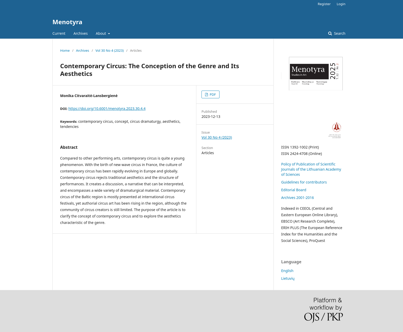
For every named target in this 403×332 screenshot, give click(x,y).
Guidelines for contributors (304, 182)
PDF (212, 94)
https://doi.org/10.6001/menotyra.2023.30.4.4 (106, 108)
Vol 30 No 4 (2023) (109, 50)
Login (341, 4)
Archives (81, 33)
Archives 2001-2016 (297, 197)
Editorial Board (293, 189)
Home (65, 50)
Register (324, 4)
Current (58, 33)
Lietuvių (288, 278)
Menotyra (67, 22)
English (287, 270)
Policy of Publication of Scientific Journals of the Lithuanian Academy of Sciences (311, 169)
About (101, 33)
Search (339, 33)
